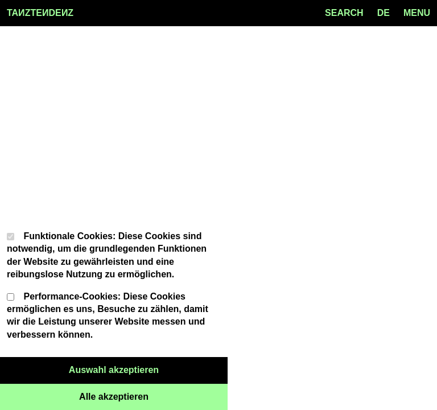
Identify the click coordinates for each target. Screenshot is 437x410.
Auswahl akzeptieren (148, 369)
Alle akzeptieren (153, 395)
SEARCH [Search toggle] (344, 13)
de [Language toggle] (383, 13)
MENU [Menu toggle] (416, 13)
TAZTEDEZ (40, 13)
